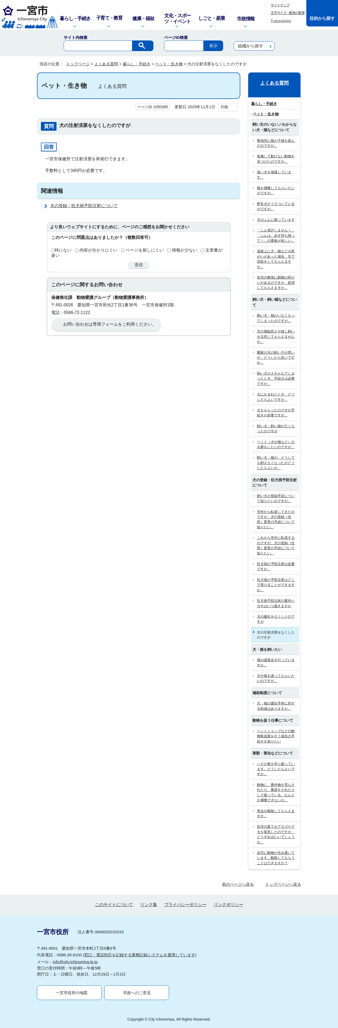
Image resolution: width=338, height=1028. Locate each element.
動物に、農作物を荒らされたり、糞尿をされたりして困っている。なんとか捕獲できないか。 (276, 792)
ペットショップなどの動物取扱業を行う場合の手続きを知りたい (276, 736)
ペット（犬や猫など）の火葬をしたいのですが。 (276, 444)
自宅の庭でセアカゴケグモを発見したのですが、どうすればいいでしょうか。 (276, 834)
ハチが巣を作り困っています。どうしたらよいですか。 (276, 769)
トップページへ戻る (283, 884)
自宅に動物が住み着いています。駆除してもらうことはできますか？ (276, 858)
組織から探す (250, 46)
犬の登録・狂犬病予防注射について (84, 205)
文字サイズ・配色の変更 (288, 13)
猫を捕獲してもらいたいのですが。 (276, 190)
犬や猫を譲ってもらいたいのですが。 (276, 678)
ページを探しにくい (145, 250)
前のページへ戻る (238, 884)
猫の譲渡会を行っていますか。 (276, 662)
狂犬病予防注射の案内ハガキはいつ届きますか (276, 603)
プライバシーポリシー (185, 904)
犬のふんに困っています (276, 220)
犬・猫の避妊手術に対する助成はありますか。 (276, 705)
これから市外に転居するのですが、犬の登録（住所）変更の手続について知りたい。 (276, 545)
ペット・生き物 (169, 64)
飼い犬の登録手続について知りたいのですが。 (276, 498)
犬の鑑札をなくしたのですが (276, 619)
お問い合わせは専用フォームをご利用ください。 (109, 324)
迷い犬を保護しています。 (274, 174)
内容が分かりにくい (98, 250)
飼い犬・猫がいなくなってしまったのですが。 (276, 317)
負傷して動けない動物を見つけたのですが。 (276, 158)
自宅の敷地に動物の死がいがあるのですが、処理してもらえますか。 (276, 282)
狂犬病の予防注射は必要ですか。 (276, 566)
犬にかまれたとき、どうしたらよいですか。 (276, 396)
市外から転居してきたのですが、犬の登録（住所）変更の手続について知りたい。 (276, 519)
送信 (138, 264)
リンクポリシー (228, 904)
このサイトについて (114, 904)
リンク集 (148, 904)
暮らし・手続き (137, 64)
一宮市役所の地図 (71, 992)
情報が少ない (184, 250)
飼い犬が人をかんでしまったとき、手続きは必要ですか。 (276, 378)
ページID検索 (176, 37)
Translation (281, 21)
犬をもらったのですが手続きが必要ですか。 (276, 412)
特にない (63, 250)
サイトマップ (280, 5)
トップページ (78, 64)
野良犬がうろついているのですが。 (276, 206)
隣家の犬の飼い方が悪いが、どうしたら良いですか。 (276, 358)
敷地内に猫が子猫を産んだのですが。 (276, 143)
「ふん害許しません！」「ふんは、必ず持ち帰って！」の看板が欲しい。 (276, 235)
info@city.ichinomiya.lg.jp (75, 961)
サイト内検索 (75, 37)
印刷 (224, 107)
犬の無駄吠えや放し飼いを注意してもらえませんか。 (276, 336)
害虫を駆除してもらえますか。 (276, 813)
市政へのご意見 (137, 992)
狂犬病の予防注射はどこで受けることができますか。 (276, 585)
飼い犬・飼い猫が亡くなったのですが (276, 428)
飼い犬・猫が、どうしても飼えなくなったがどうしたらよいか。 (276, 463)
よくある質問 (106, 64)
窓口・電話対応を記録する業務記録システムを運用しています (139, 955)
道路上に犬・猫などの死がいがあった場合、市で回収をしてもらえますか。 (276, 259)
